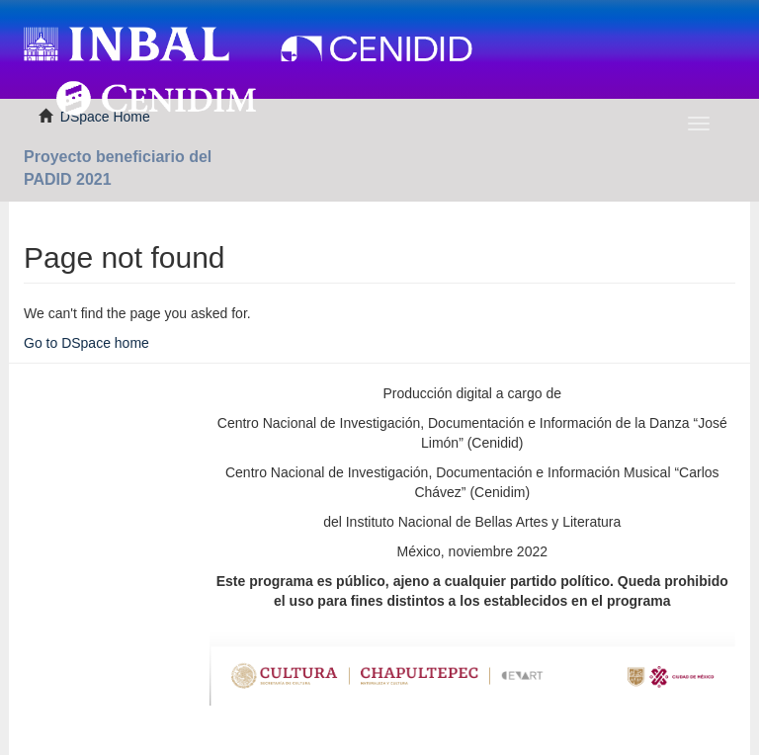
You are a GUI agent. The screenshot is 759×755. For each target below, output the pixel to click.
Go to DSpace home (86, 343)
